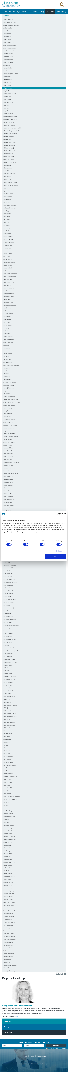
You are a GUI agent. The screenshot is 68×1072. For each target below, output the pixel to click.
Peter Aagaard (7, 779)
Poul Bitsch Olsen (8, 808)
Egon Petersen (7, 191)
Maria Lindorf (7, 596)
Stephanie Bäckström (9, 876)
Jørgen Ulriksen (7, 445)
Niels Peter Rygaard (9, 722)
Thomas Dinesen (8, 913)
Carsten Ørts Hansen (9, 125)
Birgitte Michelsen (8, 91)
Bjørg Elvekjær (7, 99)
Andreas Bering (7, 28)
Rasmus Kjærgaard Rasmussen (12, 828)
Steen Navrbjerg (7, 859)
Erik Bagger (6, 211)
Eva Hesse (6, 222)
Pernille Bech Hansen (9, 768)
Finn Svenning (7, 233)
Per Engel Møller (8, 756)
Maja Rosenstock (8, 585)
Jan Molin (6, 356)
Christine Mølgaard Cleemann (11, 151)
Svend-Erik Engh (8, 899)
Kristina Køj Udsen (8, 505)
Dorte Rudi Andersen (9, 173)
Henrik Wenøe (7, 308)
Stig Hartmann (7, 879)
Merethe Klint (7, 613)
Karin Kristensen (8, 456)
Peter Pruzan (7, 793)
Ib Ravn (5, 311)
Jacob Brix (6, 345)
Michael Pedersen (8, 671)
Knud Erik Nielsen (8, 496)
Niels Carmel (7, 711)
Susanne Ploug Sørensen (10, 888)
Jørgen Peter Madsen (9, 442)
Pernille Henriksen (8, 771)
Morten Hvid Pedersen (9, 691)
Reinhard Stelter (7, 833)
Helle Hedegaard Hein (9, 276)
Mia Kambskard (7, 656)
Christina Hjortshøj (8, 148)
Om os (25, 1056)
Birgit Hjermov (7, 85)
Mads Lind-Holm (7, 576)
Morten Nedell (7, 693)
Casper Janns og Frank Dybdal (12, 128)
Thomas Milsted (7, 919)
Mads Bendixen (7, 571)
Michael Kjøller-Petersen (10, 662)
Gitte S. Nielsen (7, 253)
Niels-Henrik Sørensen (9, 728)
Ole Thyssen (6, 753)
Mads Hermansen (8, 573)
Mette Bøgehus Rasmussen (11, 625)
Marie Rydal (6, 605)
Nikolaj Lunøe (7, 731)
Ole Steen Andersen (9, 751)
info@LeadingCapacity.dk (42, 1064)
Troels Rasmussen (8, 953)
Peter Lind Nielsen (8, 788)
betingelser (55, 1048)
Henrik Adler (6, 291)
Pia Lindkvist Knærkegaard (10, 799)
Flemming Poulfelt (8, 239)
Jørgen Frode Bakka (9, 433)
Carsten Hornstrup (8, 122)
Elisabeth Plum (7, 196)
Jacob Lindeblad (7, 336)
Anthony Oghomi (8, 59)
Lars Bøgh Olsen (8, 511)
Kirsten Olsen (7, 488)
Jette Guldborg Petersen (10, 408)
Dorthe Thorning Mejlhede (10, 182)
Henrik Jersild (7, 299)
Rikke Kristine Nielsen (9, 839)
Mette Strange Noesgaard (10, 651)
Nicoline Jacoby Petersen (10, 705)
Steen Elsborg (7, 856)
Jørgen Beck (6, 431)
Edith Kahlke (6, 188)
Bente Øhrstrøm (7, 79)
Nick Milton (6, 699)
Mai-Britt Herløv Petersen (10, 582)
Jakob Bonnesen (8, 342)
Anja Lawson (7, 36)
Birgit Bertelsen (7, 82)
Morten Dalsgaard (8, 688)
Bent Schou (6, 71)
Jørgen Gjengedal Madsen (10, 436)
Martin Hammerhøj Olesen (10, 608)
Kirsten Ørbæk (7, 491)
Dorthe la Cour (7, 179)
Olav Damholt (7, 739)
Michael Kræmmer (8, 665)
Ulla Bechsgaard (8, 956)
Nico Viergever (7, 702)
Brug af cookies (41, 1056)
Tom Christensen (8, 945)
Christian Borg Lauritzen (10, 133)
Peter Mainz (6, 791)
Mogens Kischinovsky (9, 679)
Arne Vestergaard (8, 62)
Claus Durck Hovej (8, 159)
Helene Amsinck (7, 265)
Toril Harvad (6, 951)
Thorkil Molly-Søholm (9, 922)
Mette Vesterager (8, 653)
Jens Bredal (6, 371)
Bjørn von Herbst (8, 102)
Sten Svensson (7, 873)
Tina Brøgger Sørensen (9, 928)
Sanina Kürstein (7, 842)
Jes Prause (6, 393)
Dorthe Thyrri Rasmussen (10, 185)
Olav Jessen (6, 742)
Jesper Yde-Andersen (9, 405)
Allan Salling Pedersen (9, 22)
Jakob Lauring (7, 351)
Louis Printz (6, 562)
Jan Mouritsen (7, 359)
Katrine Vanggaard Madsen (10, 473)
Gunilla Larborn (7, 259)
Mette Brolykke (7, 622)
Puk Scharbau (7, 822)
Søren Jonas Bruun (8, 905)
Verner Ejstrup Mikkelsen (10, 965)
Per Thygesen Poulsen (9, 765)
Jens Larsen (6, 376)
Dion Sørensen (7, 168)
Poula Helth (6, 819)
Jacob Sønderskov (8, 339)
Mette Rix (6, 645)
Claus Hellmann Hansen (10, 162)
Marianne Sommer (8, 602)
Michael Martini (7, 668)
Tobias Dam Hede (8, 942)
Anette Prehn (7, 33)
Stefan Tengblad (7, 865)
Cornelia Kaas (7, 165)
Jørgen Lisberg (7, 439)
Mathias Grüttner (8, 593)
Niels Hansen (7, 719)
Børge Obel (6, 111)
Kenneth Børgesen (8, 479)
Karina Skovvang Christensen (11, 462)
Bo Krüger (6, 108)
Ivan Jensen (6, 333)
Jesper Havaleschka (9, 396)
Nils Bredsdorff (7, 733)
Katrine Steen (7, 471)
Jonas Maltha (7, 416)
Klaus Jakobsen (7, 493)
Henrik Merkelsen (8, 302)
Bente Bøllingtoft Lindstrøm (10, 73)
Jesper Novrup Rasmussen (10, 399)
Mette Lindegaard (8, 633)
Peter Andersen (7, 782)
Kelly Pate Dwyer (8, 476)
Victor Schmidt (7, 968)
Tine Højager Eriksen (9, 936)
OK (55, 556)
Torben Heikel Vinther (9, 948)
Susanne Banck (7, 885)
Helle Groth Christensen (10, 273)
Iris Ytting (6, 328)
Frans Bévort (7, 248)
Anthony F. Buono (8, 56)
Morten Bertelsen (8, 685)
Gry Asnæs (6, 256)
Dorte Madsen (7, 176)
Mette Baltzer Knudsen (9, 619)
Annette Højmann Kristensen (11, 51)
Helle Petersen (7, 279)
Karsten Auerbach (8, 465)
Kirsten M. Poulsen (8, 485)
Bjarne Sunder (7, 96)
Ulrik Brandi (6, 962)
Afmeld (64, 1048)
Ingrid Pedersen (7, 325)
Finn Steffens (7, 231)
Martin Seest (6, 611)
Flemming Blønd (7, 236)
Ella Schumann (7, 199)
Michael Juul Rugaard (9, 659)
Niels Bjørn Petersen (9, 708)
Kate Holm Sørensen (9, 468)
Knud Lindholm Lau (8, 499)
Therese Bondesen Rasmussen (12, 911)
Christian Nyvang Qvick (9, 142)
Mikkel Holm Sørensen (9, 676)
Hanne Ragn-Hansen (9, 262)
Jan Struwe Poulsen (9, 362)
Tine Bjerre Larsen (8, 933)
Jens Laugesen (7, 379)
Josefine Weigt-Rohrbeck (10, 425)
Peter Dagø (6, 785)
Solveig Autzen (7, 853)
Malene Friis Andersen (9, 591)
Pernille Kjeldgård (8, 773)
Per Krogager (7, 759)
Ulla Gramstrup (7, 959)
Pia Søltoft (6, 805)
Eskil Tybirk (6, 219)
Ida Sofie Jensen (8, 313)
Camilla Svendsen (8, 113)
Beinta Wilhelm (7, 68)
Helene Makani (7, 268)
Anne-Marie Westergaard (10, 48)
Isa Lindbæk (6, 331)
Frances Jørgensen (8, 242)
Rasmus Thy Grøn (8, 831)
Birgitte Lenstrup (7, 88)
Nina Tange (6, 736)
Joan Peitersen (7, 413)
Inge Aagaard (7, 316)
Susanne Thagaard (8, 893)
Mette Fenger (7, 628)
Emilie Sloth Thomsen (9, 208)
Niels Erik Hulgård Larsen (10, 716)
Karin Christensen (8, 453)
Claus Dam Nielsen (8, 156)
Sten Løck (6, 871)
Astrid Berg (6, 65)
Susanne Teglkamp (8, 891)
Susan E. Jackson (8, 882)
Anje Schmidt (7, 39)
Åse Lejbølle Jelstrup (9, 971)
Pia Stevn (6, 802)
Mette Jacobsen (7, 631)
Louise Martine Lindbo (9, 565)
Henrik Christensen (8, 293)
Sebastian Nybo (7, 845)
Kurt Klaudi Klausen (8, 508)
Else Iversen (6, 202)
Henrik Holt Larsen (8, 296)
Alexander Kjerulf (8, 19)
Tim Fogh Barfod (8, 925)
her (17, 1016)
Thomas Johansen (8, 916)
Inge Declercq (7, 319)
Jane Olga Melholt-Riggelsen (11, 365)
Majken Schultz (7, 588)
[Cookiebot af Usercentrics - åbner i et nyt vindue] (58, 514)
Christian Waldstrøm (9, 145)
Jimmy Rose (6, 411)
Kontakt (32, 1056)
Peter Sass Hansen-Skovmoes (11, 796)
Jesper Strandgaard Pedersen (11, 402)
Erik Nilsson (6, 216)
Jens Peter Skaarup (8, 385)
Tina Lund (6, 931)
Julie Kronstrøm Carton (9, 428)
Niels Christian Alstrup (9, 713)
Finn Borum (6, 225)
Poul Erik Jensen (8, 813)
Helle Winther (7, 285)
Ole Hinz (5, 745)
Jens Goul (6, 373)
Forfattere (6, 15)
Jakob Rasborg (7, 353)
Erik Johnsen (7, 213)
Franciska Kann (7, 245)
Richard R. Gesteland (9, 836)
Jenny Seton (6, 368)
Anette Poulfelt (7, 31)
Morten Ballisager (8, 682)
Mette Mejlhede (7, 636)
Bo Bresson (6, 105)
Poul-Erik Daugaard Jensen (11, 811)
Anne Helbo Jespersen (9, 45)
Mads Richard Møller (9, 579)
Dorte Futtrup (7, 171)
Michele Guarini (7, 673)
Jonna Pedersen (7, 422)
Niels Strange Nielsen (9, 725)
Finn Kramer (6, 228)
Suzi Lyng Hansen (8, 896)
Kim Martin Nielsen (8, 482)
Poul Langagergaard (9, 816)
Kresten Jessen (7, 502)
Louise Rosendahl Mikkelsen (11, 568)
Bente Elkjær (7, 76)
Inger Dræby (6, 322)
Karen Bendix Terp (8, 451)
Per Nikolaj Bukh (8, 762)
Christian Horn (7, 139)
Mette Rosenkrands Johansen (11, 648)
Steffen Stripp (7, 868)
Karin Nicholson (7, 459)
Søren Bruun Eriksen (9, 902)
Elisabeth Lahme (8, 193)
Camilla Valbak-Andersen (10, 116)
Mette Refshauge (8, 642)
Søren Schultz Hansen (9, 908)
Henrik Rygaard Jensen (9, 305)
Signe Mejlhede (7, 848)
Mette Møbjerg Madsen (9, 639)
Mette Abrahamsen (8, 616)
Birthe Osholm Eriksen (9, 93)
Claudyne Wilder (8, 153)
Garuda (5, 251)
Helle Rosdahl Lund (8, 282)
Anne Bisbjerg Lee (8, 42)
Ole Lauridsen (7, 748)
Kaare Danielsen (8, 448)
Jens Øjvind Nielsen (8, 388)
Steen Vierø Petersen (9, 862)
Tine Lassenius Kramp (9, 939)
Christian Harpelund (8, 136)
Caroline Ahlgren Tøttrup (10, 119)
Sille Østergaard (7, 851)
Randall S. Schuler (8, 825)
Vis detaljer (59, 551)
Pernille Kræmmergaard (10, 776)
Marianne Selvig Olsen (9, 599)
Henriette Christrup (8, 288)
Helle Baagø (6, 271)
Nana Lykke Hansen (9, 696)
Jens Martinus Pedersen (10, 382)
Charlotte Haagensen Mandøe (11, 131)
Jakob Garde (7, 348)
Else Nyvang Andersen (9, 205)
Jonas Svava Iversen (9, 419)
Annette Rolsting (8, 53)
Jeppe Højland (7, 391)
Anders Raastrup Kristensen (11, 25)
